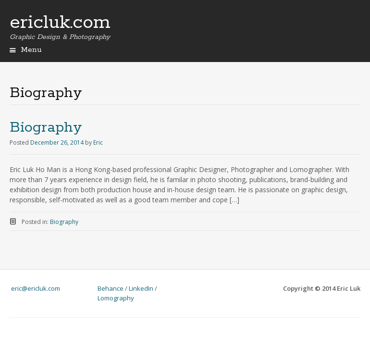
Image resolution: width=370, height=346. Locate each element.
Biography (46, 127)
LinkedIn (141, 288)
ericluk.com (60, 23)
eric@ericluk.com (35, 288)
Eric (98, 142)
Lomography (116, 298)
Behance (110, 288)
